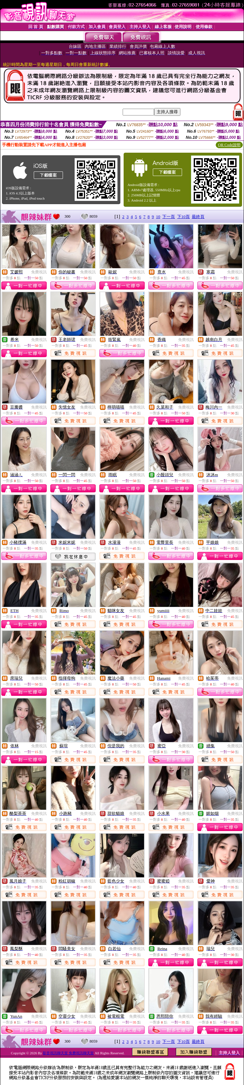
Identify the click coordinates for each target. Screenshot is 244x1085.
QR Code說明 (229, 145)
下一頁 (168, 216)
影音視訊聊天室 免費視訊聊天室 (68, 1053)
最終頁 (198, 216)
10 (158, 216)
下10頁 (183, 216)
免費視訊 (39, 272)
